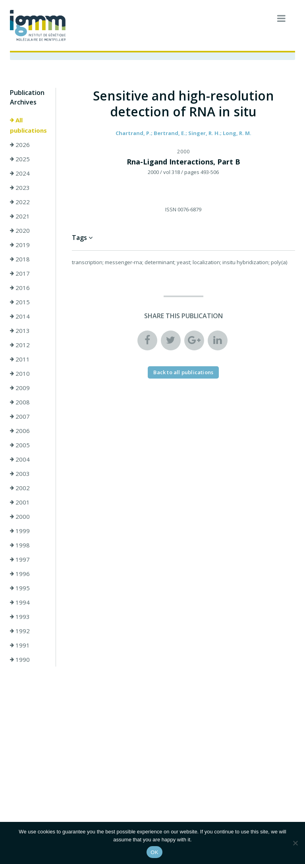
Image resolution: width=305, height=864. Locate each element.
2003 (20, 473)
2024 (20, 173)
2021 (20, 216)
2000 (20, 516)
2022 (20, 202)
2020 (20, 230)
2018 (20, 259)
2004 (20, 459)
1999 (20, 531)
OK (154, 852)
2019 (20, 245)
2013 (20, 330)
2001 (20, 502)
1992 (20, 631)
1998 (20, 545)
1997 (20, 559)
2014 (20, 316)
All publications (28, 125)
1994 (20, 602)
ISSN (170, 209)
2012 (20, 345)
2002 (20, 488)
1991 (20, 645)
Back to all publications (183, 372)
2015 (20, 302)
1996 (20, 574)
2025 (20, 159)
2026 (20, 145)
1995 (20, 588)
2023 (20, 187)
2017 (20, 273)
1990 (20, 659)
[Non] (295, 843)
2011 (20, 359)
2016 (20, 288)
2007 (20, 416)
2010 (20, 373)
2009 (20, 388)
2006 (20, 431)
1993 (20, 616)
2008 (20, 402)
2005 (20, 445)
